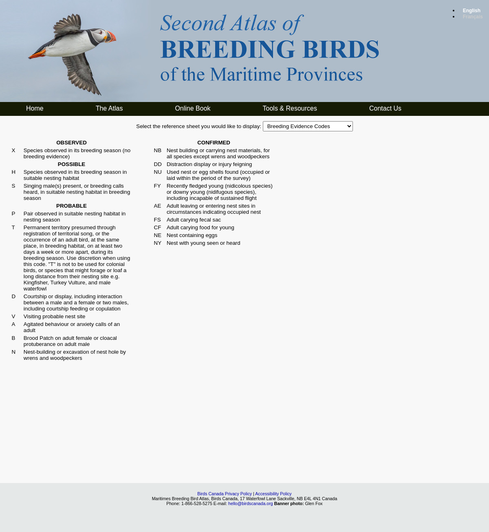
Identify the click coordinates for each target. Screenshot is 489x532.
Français (473, 17)
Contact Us (385, 108)
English (471, 10)
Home (35, 108)
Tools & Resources (290, 108)
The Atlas (109, 108)
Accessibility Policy (273, 493)
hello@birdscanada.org (250, 503)
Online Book (192, 108)
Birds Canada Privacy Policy (224, 493)
